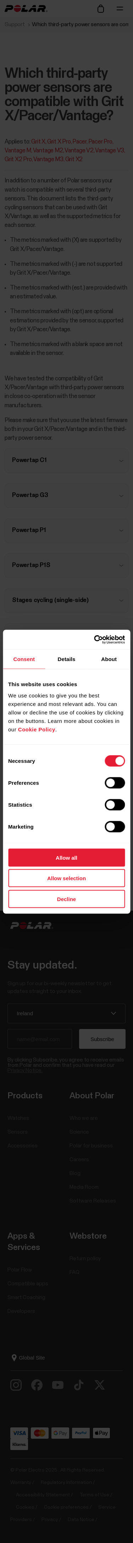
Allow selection (66, 878)
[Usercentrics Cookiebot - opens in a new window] (95, 639)
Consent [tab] (24, 659)
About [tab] (109, 659)
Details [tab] (67, 659)
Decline (66, 899)
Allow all (66, 857)
